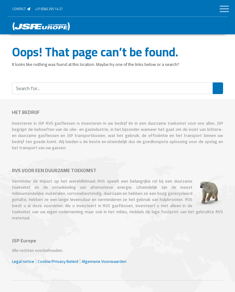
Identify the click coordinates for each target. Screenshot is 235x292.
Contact (21, 9)
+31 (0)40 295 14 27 (49, 9)
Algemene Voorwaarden (104, 261)
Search (218, 88)
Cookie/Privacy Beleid (58, 261)
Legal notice (23, 261)
